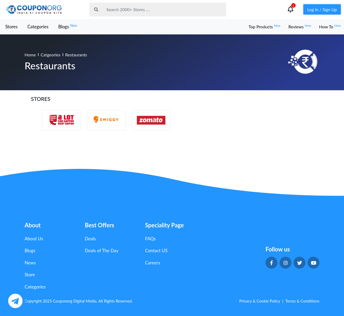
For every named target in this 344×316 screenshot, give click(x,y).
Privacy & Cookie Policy (259, 301)
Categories (38, 26)
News (30, 262)
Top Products (265, 26)
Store (30, 274)
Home (30, 54)
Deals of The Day (101, 250)
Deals (90, 238)
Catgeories (51, 54)
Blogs (67, 26)
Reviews (299, 26)
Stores (11, 26)
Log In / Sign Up (322, 9)
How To (330, 26)
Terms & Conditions (302, 301)
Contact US (156, 250)
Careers (152, 262)
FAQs (150, 238)
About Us (34, 238)
